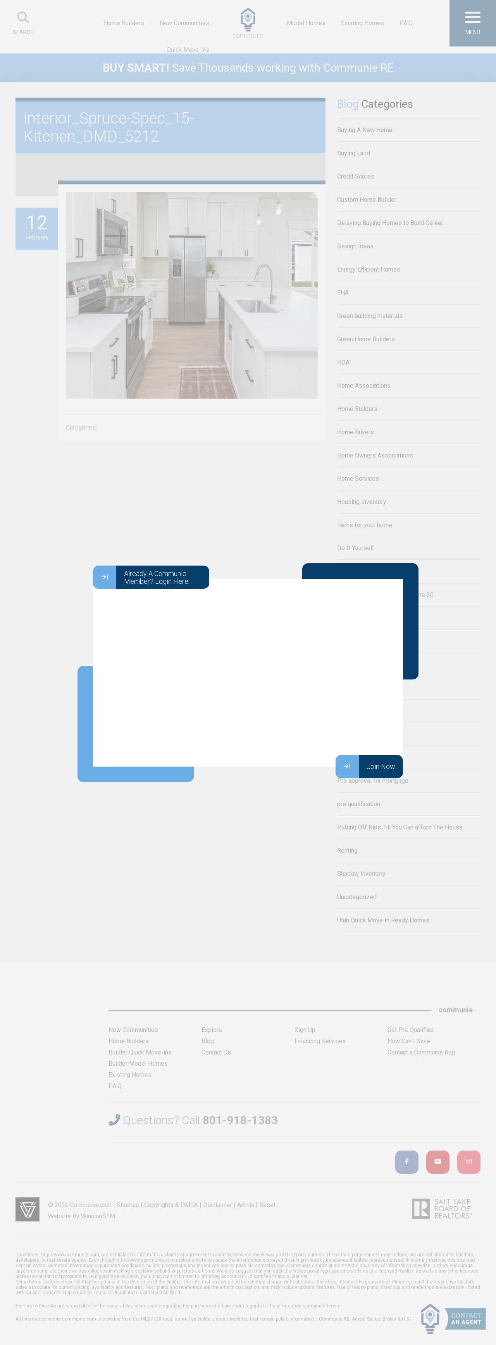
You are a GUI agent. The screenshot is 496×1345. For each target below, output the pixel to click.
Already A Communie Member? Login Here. (141, 577)
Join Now (365, 766)
